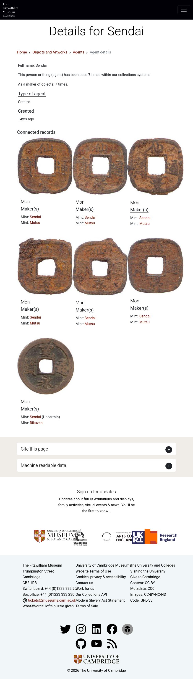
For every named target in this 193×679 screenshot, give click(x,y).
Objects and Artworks (49, 52)
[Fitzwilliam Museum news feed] (112, 643)
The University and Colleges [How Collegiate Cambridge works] (152, 565)
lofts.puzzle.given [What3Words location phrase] (59, 606)
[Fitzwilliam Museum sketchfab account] (127, 629)
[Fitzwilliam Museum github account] (81, 643)
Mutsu (35, 222)
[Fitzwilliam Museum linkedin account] (112, 629)
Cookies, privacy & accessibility (101, 577)
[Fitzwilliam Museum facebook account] (97, 629)
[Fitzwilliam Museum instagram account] (81, 629)
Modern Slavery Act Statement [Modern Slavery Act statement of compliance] (100, 600)
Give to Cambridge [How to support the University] (145, 577)
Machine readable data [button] (43, 465)
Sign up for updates (96, 491)
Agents (78, 52)
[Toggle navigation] (183, 9)
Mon (25, 201)
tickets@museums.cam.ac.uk (52, 600)
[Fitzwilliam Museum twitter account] (66, 629)
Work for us (85, 588)
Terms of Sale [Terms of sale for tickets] (87, 606)
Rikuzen (36, 423)
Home (22, 52)
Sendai (35, 217)
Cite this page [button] (34, 449)
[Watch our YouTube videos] (97, 643)
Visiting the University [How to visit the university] (147, 571)
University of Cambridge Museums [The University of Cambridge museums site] (103, 565)
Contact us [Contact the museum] (84, 583)
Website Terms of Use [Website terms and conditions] (93, 571)
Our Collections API (91, 594)
